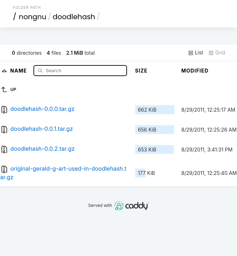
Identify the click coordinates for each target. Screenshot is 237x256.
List (195, 52)
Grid (216, 52)
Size (141, 71)
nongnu (33, 17)
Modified (195, 71)
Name (19, 70)
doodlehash (74, 17)
